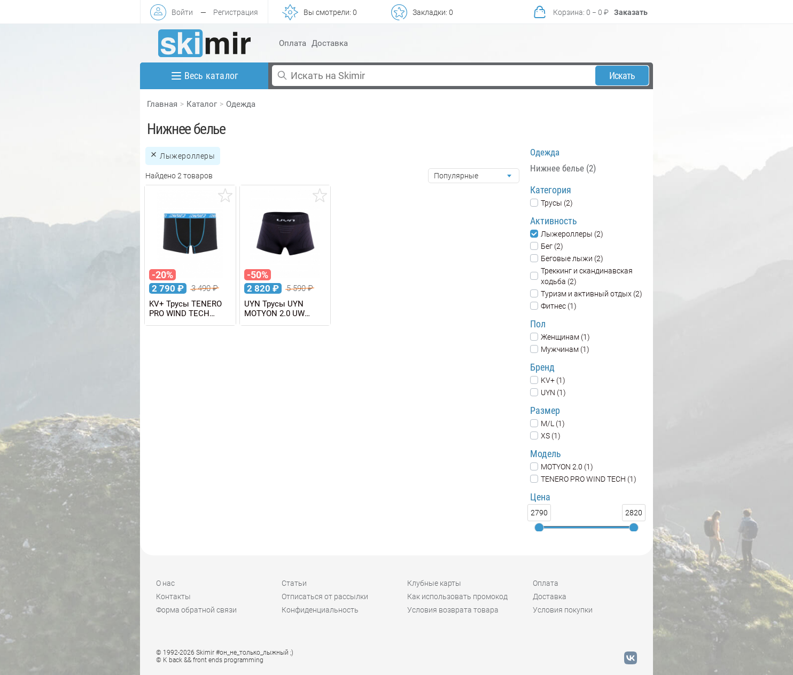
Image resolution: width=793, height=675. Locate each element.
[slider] (539, 527)
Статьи (294, 583)
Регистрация (235, 12)
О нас (165, 583)
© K (209, 660)
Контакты (173, 596)
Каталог (201, 104)
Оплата (292, 43)
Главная (162, 104)
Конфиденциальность (320, 610)
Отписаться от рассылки (325, 596)
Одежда (240, 104)
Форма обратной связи (196, 610)
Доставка (330, 43)
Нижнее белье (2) (563, 168)
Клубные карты (434, 583)
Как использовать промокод (457, 596)
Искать (622, 75)
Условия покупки (563, 610)
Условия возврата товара (453, 610)
